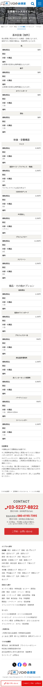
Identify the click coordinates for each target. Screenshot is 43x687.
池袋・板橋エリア (25, 560)
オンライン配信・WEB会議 (11, 589)
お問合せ (16, 655)
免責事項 (28, 652)
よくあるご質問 (7, 636)
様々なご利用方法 (20, 636)
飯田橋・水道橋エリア (10, 560)
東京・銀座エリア (13, 550)
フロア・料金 (13, 26)
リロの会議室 (5, 491)
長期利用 (31, 605)
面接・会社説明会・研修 (26, 595)
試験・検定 (6, 592)
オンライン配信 (7, 620)
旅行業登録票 (14, 645)
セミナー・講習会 (29, 589)
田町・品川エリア (8, 553)
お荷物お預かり (19, 620)
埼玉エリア (6, 566)
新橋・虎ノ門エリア (28, 550)
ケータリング (30, 26)
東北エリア (22, 570)
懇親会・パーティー (9, 602)
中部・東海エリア (23, 573)
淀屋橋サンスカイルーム (20, 491)
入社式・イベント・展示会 (20, 592)
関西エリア (35, 573)
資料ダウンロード (34, 636)
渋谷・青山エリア (23, 557)
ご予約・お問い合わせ (22, 531)
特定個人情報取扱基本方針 (11, 649)
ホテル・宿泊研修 (23, 602)
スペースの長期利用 (9, 614)
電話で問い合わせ (11, 683)
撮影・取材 (6, 598)
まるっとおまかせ (33, 620)
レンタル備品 (21, 26)
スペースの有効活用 (24, 614)
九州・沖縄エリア (22, 576)
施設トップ (4, 26)
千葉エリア (31, 563)
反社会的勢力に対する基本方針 (13, 652)
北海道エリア (12, 570)
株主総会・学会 (16, 598)
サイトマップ (6, 655)
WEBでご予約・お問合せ (32, 683)
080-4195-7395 (27, 516)
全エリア (5, 579)
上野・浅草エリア (22, 553)
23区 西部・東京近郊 (9, 563)
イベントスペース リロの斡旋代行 (14, 605)
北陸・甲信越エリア (9, 573)
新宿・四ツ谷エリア (9, 557)
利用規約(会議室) (24, 633)
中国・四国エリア (8, 576)
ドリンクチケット (8, 624)
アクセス (38, 26)
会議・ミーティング (9, 595)
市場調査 (26, 598)
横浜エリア (22, 563)
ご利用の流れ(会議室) (9, 633)
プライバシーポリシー (28, 645)
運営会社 (5, 645)
